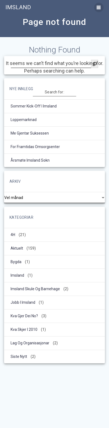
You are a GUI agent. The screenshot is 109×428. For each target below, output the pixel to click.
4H (13, 235)
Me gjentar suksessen (30, 133)
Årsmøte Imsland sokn (30, 160)
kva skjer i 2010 (24, 329)
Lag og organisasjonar (30, 343)
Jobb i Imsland (23, 302)
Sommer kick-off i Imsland (34, 106)
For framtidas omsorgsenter (35, 147)
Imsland (18, 7)
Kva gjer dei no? (24, 316)
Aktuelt (17, 248)
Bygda (16, 262)
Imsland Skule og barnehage (35, 289)
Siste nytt (19, 356)
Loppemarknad (24, 119)
